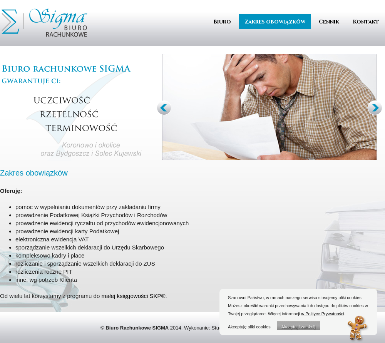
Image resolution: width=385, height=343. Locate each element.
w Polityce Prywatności (322, 313)
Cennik (329, 21)
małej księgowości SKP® (133, 296)
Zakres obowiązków (274, 21)
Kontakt (366, 21)
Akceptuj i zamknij (298, 327)
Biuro (222, 21)
